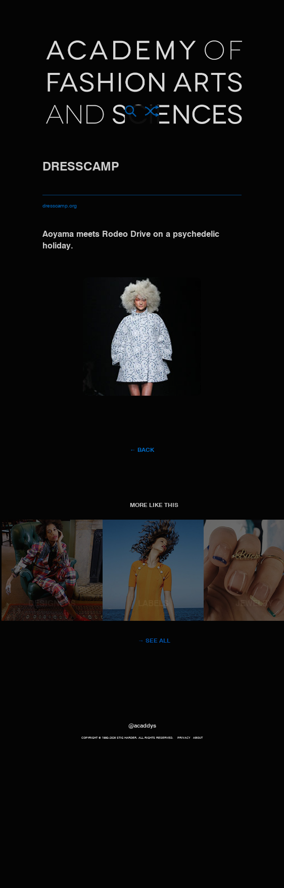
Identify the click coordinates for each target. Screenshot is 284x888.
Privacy (183, 738)
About (198, 738)
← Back (142, 450)
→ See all (154, 641)
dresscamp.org (59, 205)
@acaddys (142, 726)
